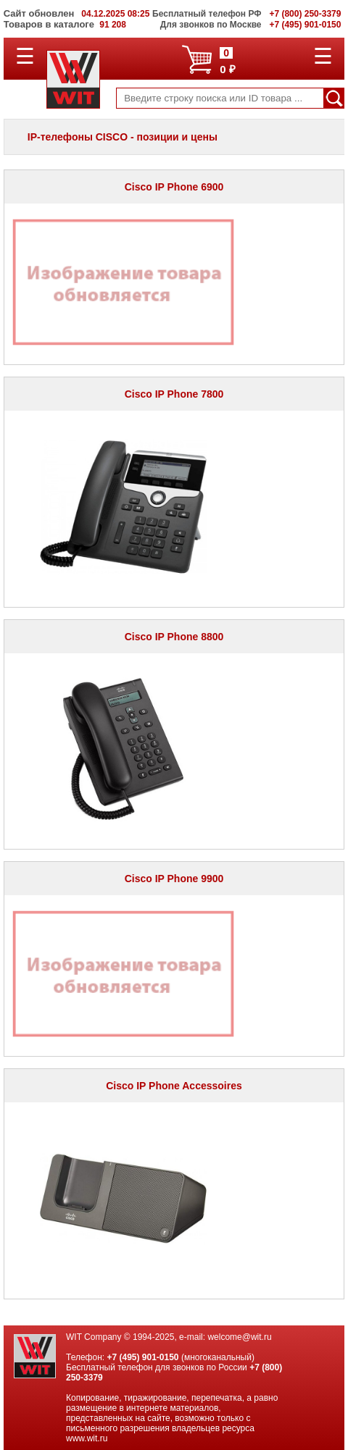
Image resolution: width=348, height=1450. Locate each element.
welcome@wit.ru (239, 1337)
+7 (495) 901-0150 (142, 1357)
